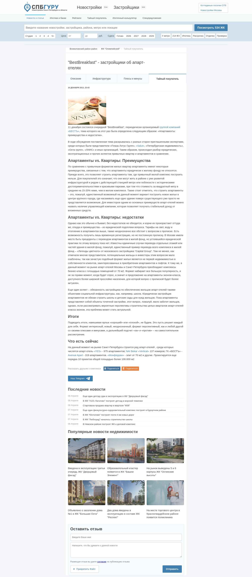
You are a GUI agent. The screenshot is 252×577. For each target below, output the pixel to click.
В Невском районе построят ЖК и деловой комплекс (109, 424)
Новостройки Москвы (211, 10)
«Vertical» (143, 351)
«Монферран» (116, 355)
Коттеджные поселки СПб (213, 5)
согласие (101, 561)
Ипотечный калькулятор (125, 18)
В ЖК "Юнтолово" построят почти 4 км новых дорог (108, 415)
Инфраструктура (101, 78)
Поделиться (113, 368)
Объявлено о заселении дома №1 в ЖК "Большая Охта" (86, 497)
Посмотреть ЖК (211, 27)
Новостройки (89, 7)
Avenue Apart (75, 355)
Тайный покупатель (97, 18)
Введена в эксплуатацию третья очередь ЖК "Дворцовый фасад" (86, 457)
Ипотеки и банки (58, 18)
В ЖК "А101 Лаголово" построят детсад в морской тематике (113, 401)
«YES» (98, 351)
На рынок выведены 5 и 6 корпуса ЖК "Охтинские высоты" (165, 457)
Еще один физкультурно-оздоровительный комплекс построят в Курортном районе (124, 410)
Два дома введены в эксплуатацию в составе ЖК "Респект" (126, 499)
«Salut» (140, 145)
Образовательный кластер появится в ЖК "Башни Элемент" (126, 457)
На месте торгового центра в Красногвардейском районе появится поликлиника (165, 499)
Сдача (111, 36)
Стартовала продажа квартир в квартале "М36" (106, 405)
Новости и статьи (35, 18)
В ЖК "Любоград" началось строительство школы (108, 419)
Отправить (172, 569)
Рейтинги (76, 18)
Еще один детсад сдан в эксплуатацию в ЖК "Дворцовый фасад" (115, 396)
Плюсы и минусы (133, 78)
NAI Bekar (131, 351)
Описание (76, 78)
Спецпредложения (152, 18)
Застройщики (126, 7)
